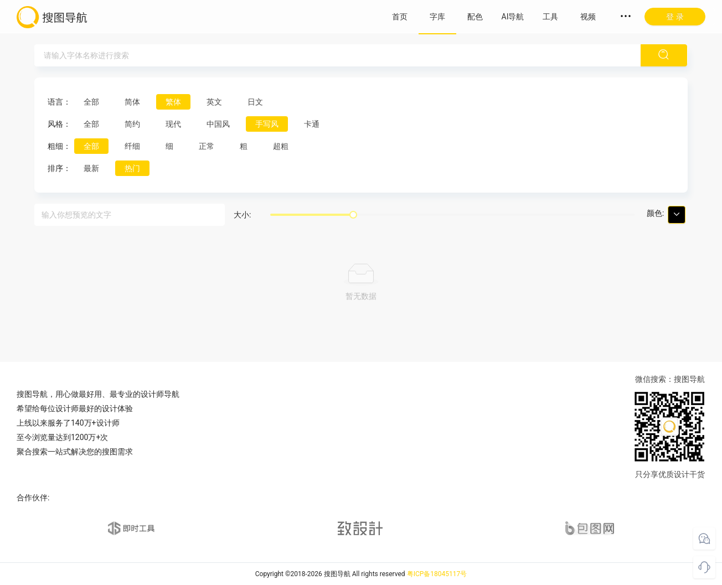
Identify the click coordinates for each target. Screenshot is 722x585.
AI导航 (513, 16)
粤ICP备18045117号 (437, 574)
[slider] (353, 215)
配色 (475, 16)
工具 (550, 16)
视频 (588, 16)
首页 (400, 16)
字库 (437, 16)
